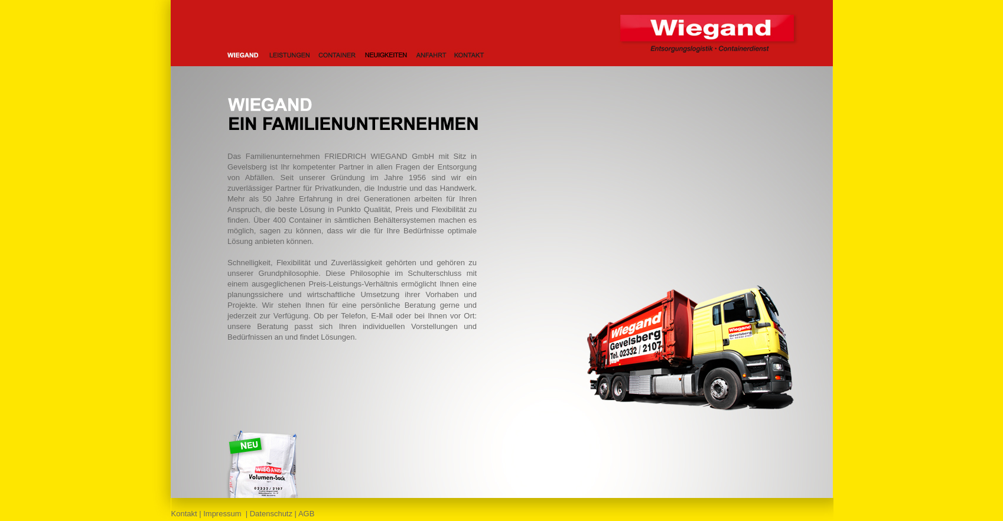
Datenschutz (271, 513)
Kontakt (184, 513)
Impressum (222, 513)
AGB (306, 513)
